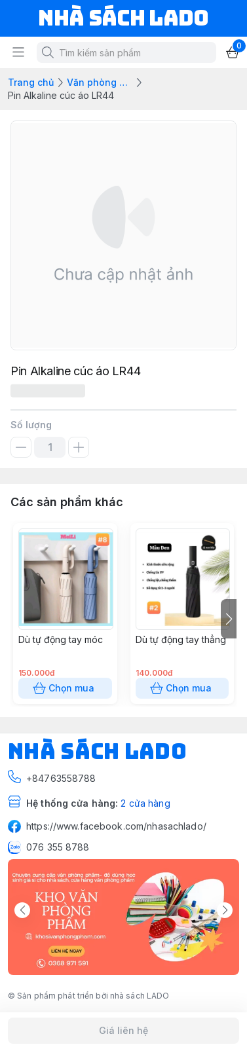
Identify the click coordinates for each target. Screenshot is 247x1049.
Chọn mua (65, 688)
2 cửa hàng (145, 803)
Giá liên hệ (123, 1031)
